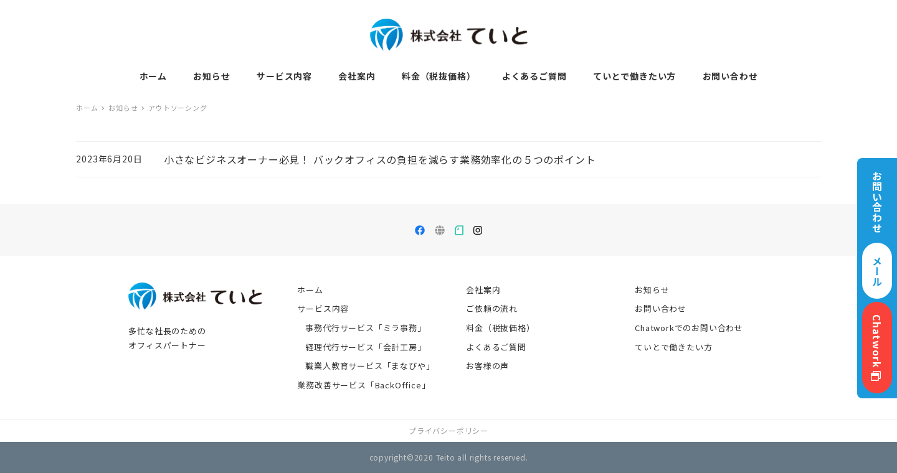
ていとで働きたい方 (673, 347)
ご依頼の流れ (492, 308)
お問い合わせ (660, 308)
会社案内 (483, 290)
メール (877, 270)
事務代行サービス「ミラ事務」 (365, 328)
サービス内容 (323, 308)
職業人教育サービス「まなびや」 (369, 366)
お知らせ (652, 290)
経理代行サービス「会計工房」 (365, 347)
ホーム (310, 290)
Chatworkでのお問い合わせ (689, 328)
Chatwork (877, 347)
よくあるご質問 (496, 347)
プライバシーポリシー (448, 430)
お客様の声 (487, 366)
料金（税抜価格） (500, 328)
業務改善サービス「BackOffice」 (363, 385)
